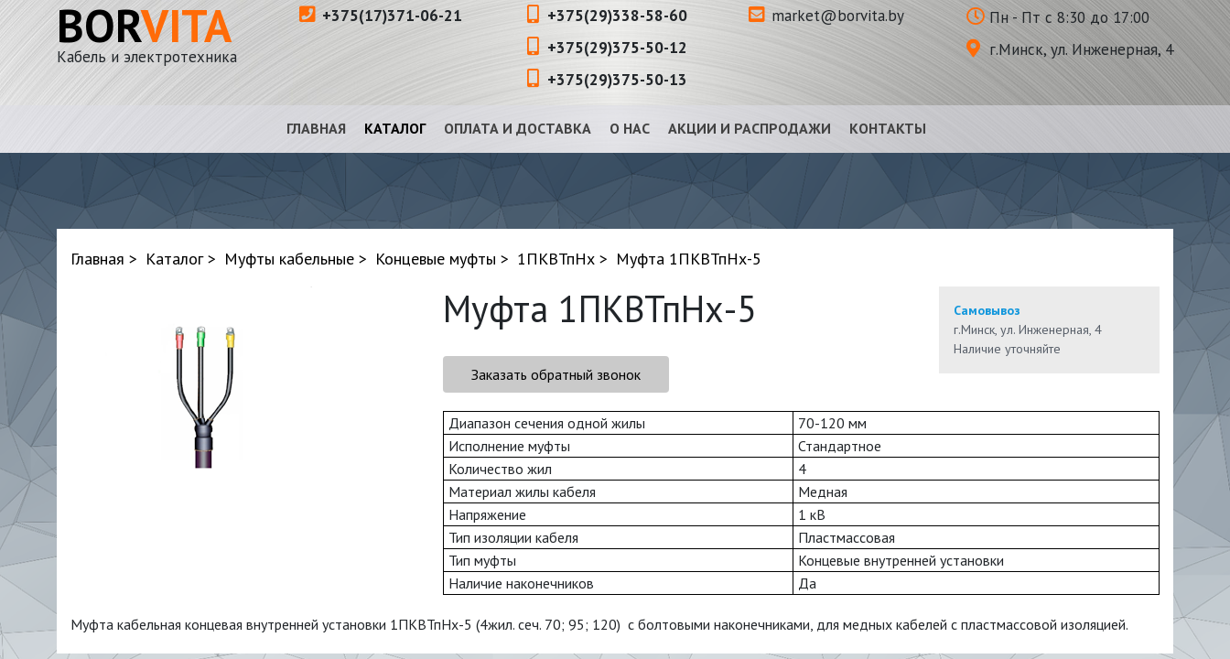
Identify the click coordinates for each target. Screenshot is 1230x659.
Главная (316, 128)
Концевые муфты (435, 258)
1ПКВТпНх (556, 258)
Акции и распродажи (749, 128)
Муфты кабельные (289, 258)
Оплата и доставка (517, 128)
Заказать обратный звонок (556, 374)
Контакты (887, 128)
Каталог (395, 128)
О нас (630, 128)
